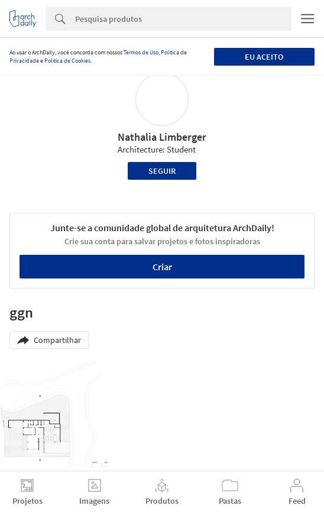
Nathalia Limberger (162, 137)
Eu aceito (264, 56)
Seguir (162, 171)
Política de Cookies (67, 60)
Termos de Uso (141, 52)
